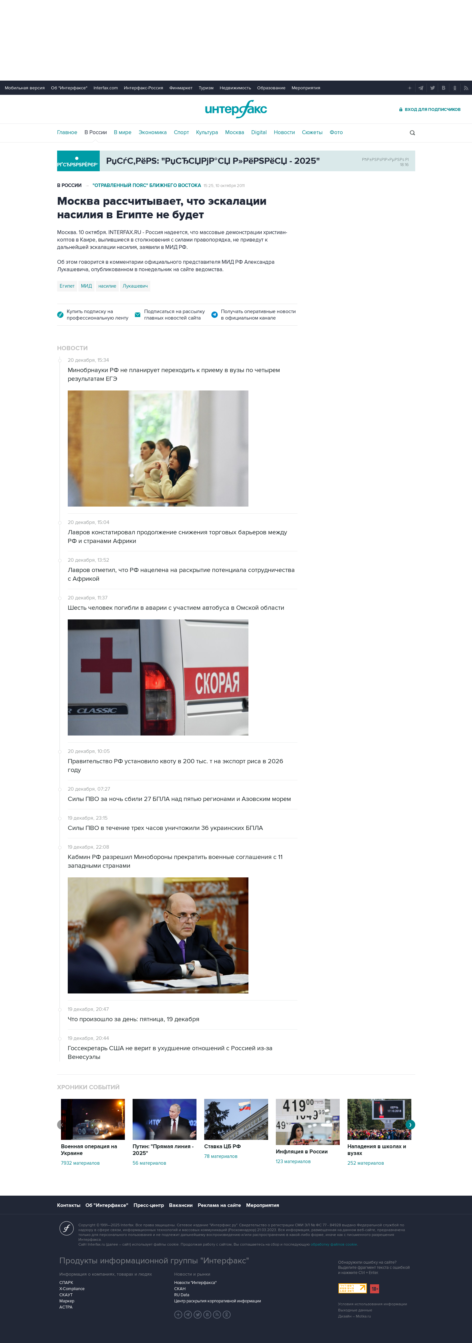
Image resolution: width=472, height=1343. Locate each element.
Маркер (66, 1301)
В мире (123, 132)
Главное (67, 132)
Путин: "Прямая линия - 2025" (163, 1150)
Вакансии (181, 1205)
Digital (259, 132)
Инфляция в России (302, 1152)
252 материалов (365, 1163)
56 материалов (149, 1163)
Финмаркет (181, 88)
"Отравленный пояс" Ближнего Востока (147, 186)
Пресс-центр (149, 1205)
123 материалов (293, 1161)
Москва (234, 132)
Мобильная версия (25, 88)
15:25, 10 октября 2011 (224, 185)
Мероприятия (306, 88)
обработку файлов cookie (334, 1244)
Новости (284, 132)
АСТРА (66, 1307)
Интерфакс (236, 109)
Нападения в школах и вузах (376, 1150)
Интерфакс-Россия (143, 88)
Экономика (153, 132)
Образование (271, 88)
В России (96, 132)
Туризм (206, 88)
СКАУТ (66, 1295)
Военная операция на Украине (89, 1150)
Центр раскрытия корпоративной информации (217, 1301)
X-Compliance (72, 1288)
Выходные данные (355, 1310)
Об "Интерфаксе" (69, 88)
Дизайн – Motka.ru (354, 1316)
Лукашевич (135, 286)
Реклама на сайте (219, 1205)
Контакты (68, 1205)
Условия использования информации (372, 1304)
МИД (86, 286)
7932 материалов (80, 1163)
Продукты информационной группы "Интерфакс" (154, 1261)
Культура (207, 132)
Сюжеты (312, 132)
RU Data (181, 1295)
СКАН (180, 1288)
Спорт (181, 132)
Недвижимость (235, 88)
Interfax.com (106, 88)
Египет (67, 286)
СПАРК (66, 1282)
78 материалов (220, 1156)
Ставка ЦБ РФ (222, 1146)
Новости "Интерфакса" (195, 1282)
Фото (336, 132)
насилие (107, 286)
